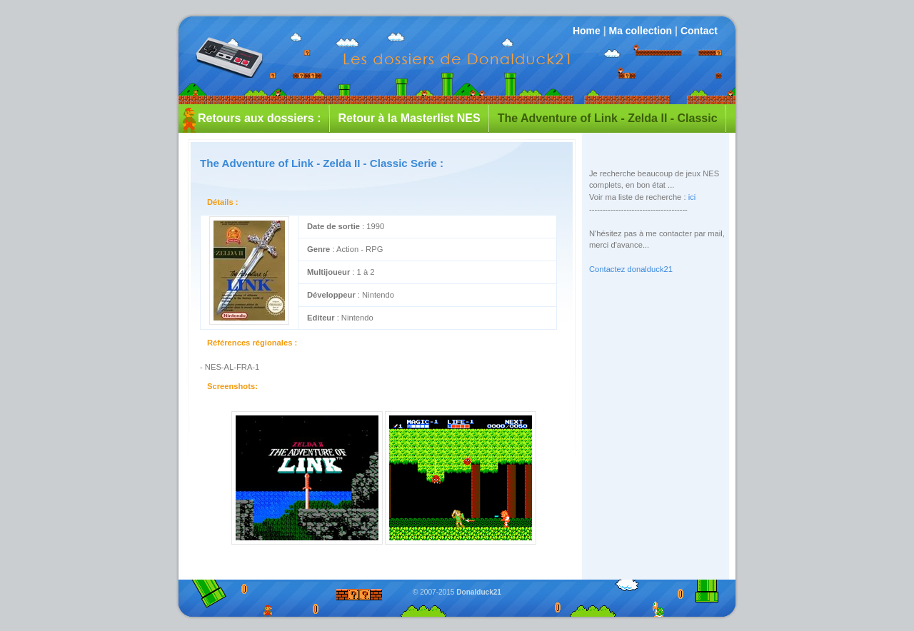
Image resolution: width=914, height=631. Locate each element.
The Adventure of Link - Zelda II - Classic (608, 118)
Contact (699, 30)
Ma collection (640, 30)
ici (692, 197)
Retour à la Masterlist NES (409, 118)
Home (587, 30)
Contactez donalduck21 (631, 269)
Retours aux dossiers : (259, 118)
